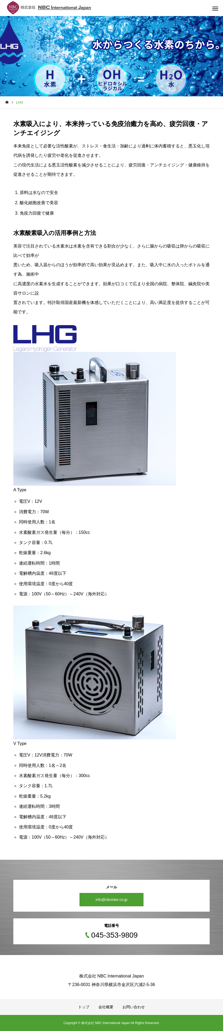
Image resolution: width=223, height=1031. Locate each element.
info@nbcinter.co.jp (111, 899)
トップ (83, 1007)
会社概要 (105, 1007)
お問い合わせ (133, 1007)
